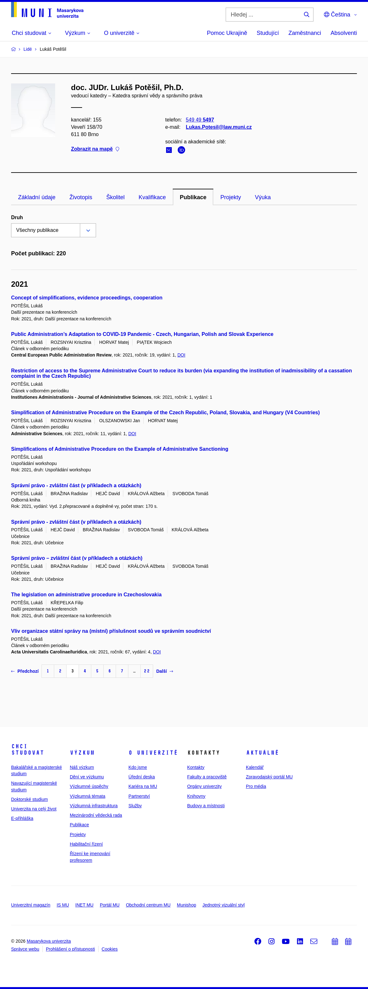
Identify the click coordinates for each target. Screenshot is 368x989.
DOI (181, 354)
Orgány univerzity (204, 786)
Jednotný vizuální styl (224, 904)
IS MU (63, 904)
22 (147, 671)
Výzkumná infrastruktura (94, 805)
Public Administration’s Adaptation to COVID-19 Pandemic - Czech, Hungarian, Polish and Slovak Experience (142, 334)
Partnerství (139, 796)
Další (164, 671)
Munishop (186, 904)
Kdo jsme (137, 767)
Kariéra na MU (142, 786)
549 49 (200, 119)
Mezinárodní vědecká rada (96, 815)
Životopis (80, 197)
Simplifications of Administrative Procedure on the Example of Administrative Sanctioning (119, 449)
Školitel (115, 197)
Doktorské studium (29, 799)
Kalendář (255, 767)
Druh (17, 217)
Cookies (110, 949)
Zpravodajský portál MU (269, 776)
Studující (268, 33)
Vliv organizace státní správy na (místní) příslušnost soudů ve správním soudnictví (111, 631)
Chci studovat (27, 749)
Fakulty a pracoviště (207, 776)
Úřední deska (141, 776)
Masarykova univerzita (49, 941)
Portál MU (109, 904)
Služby (135, 805)
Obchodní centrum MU (148, 904)
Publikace (193, 197)
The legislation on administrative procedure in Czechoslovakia (86, 594)
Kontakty (195, 767)
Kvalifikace (152, 197)
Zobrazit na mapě (95, 149)
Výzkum (82, 752)
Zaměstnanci (304, 33)
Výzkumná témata (87, 796)
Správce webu (25, 949)
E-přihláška (22, 818)
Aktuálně (262, 752)
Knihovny (196, 796)
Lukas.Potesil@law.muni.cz (219, 127)
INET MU (84, 904)
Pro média (256, 786)
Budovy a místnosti (205, 805)
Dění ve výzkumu (87, 776)
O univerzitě (153, 752)
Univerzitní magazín (30, 904)
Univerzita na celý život (33, 808)
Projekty (230, 197)
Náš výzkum (82, 767)
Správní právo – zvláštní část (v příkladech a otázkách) (76, 558)
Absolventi (344, 33)
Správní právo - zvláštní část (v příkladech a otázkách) (76, 485)
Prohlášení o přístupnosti (70, 949)
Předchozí (25, 671)
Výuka (263, 197)
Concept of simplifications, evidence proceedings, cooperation (86, 297)
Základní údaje (36, 197)
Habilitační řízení (86, 844)
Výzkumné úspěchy (89, 786)
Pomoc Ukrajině (227, 33)
